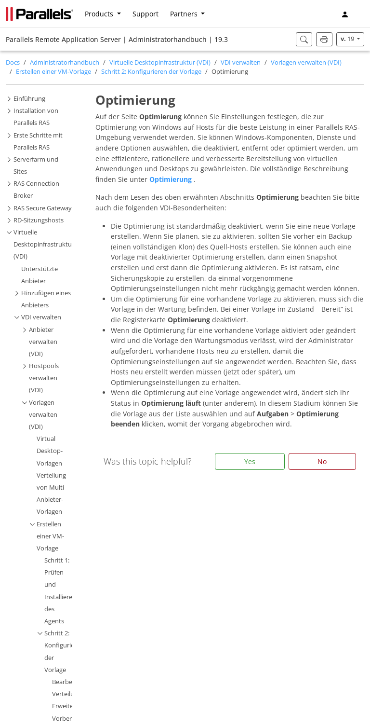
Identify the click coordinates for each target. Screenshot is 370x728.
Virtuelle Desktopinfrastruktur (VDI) (160, 62)
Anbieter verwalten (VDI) (43, 342)
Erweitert (65, 706)
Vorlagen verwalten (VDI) (306, 62)
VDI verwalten (241, 62)
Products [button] (100, 13)
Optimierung (171, 179)
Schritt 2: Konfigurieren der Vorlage (151, 72)
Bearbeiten (67, 682)
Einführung (29, 99)
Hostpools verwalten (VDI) (44, 378)
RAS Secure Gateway (42, 208)
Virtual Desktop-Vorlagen (50, 451)
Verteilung (66, 694)
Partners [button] (184, 13)
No (322, 461)
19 (348, 39)
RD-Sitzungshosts (38, 220)
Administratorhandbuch (64, 62)
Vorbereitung (71, 718)
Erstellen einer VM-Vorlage (53, 72)
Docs (13, 62)
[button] (360, 14)
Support (145, 13)
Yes (249, 461)
